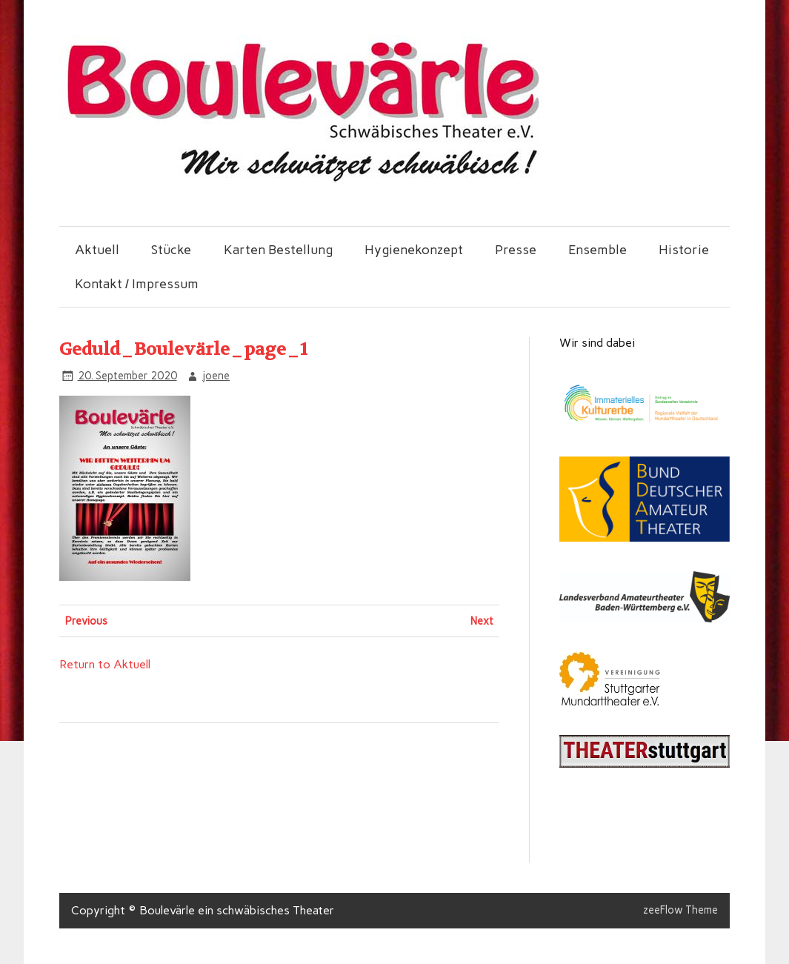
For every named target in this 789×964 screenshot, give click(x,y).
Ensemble (597, 249)
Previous (86, 621)
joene (216, 375)
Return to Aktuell (104, 664)
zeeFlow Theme (680, 910)
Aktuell (97, 249)
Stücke (171, 249)
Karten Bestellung (278, 249)
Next (481, 621)
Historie (684, 249)
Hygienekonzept (413, 249)
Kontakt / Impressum (137, 283)
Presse (515, 249)
